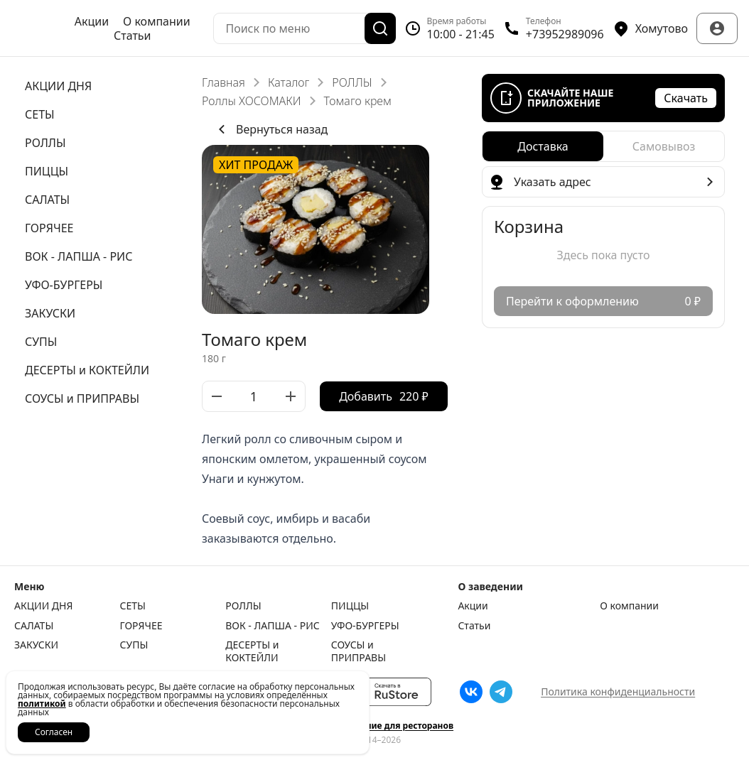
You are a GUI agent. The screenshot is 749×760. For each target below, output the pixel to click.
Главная (223, 82)
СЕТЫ (133, 605)
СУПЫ (134, 645)
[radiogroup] (603, 146)
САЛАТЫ (33, 625)
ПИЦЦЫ (350, 605)
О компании (156, 21)
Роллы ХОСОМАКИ (251, 101)
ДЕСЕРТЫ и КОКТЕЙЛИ (252, 651)
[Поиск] (380, 28)
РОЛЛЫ (352, 82)
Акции (92, 21)
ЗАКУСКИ (36, 645)
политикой (42, 703)
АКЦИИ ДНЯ (43, 605)
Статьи (132, 35)
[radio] (543, 146)
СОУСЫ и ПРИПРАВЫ (358, 651)
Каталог (288, 82)
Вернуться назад (270, 129)
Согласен (53, 732)
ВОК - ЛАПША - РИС (272, 625)
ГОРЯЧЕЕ (141, 625)
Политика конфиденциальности (618, 691)
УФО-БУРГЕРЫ (365, 625)
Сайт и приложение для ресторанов (374, 726)
